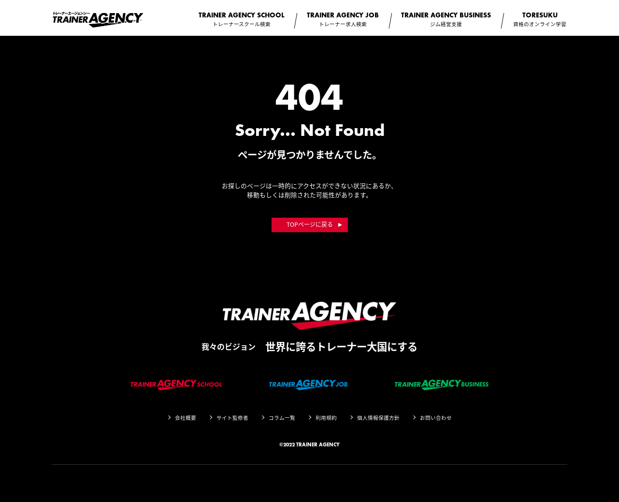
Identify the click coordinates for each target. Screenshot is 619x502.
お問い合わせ (436, 417)
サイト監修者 (232, 417)
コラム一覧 (282, 417)
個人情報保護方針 (378, 417)
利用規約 (326, 417)
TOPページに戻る (310, 224)
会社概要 (185, 417)
